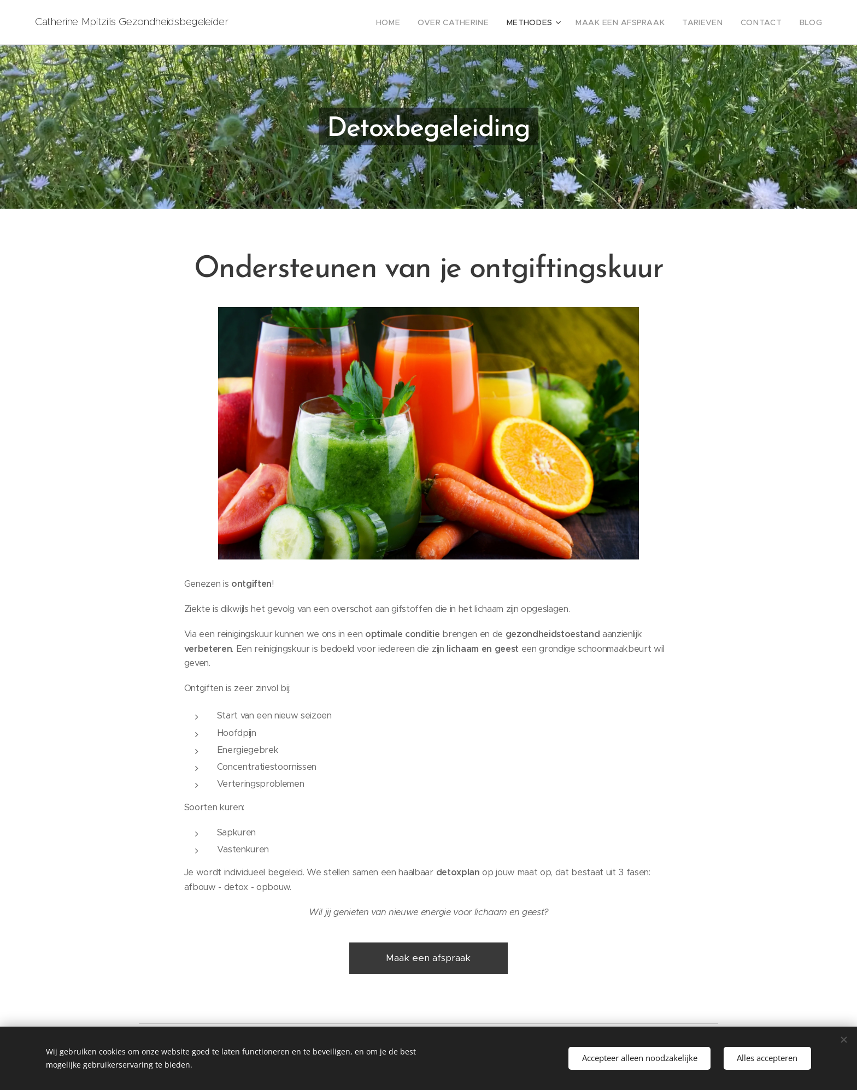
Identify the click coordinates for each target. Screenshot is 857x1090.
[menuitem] (420, 22)
